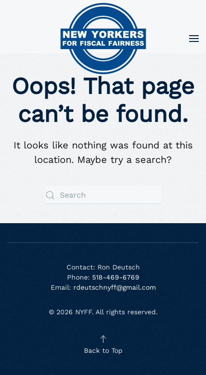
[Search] (103, 195)
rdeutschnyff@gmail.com (114, 287)
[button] (194, 38)
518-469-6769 (114, 277)
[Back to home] (103, 38)
